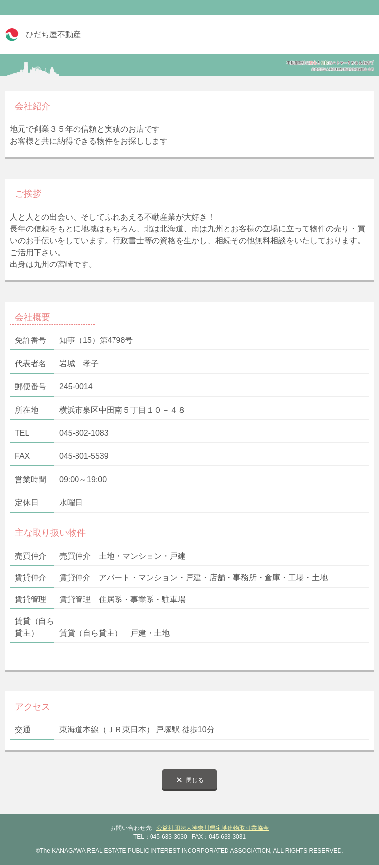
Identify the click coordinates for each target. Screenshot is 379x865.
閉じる (195, 780)
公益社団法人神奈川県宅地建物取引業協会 (212, 828)
